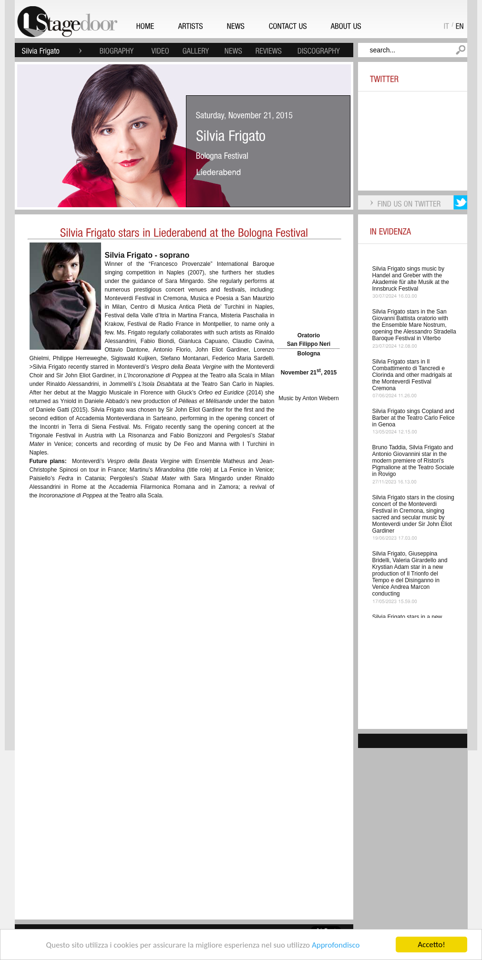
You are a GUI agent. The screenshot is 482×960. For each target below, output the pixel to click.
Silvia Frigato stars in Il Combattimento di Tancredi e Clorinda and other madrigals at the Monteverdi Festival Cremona (412, 375)
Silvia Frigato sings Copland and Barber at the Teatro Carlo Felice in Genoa (413, 418)
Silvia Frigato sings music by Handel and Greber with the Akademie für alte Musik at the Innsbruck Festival (410, 278)
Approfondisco (336, 945)
